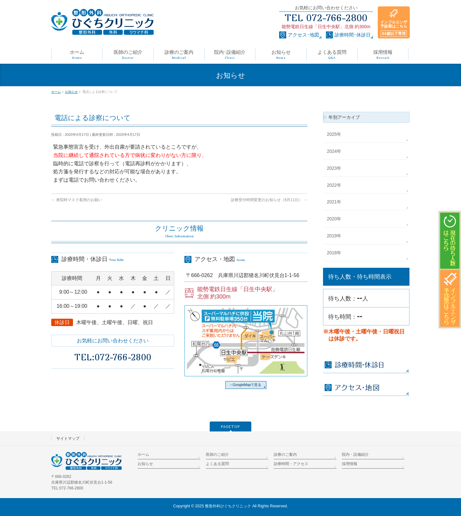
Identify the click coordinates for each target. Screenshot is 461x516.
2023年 (334, 168)
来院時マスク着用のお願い (76, 200)
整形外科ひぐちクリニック (228, 506)
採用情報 (349, 464)
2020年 (334, 218)
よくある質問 (217, 464)
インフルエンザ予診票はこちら (393, 28)
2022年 (334, 185)
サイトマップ (67, 438)
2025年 (334, 134)
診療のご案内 (285, 454)
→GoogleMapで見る (245, 385)
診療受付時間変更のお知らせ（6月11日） (269, 200)
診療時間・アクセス (291, 464)
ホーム (143, 454)
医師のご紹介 (217, 454)
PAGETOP (230, 426)
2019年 (334, 235)
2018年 (334, 252)
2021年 (334, 201)
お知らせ (145, 464)
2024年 (334, 151)
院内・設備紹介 (355, 454)
